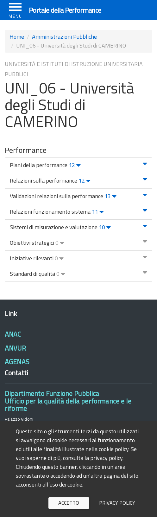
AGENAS (17, 362)
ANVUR (15, 348)
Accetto (68, 503)
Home (16, 36)
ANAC (13, 334)
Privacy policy (117, 503)
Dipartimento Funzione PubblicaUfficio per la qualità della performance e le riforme (68, 400)
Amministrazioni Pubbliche (64, 36)
